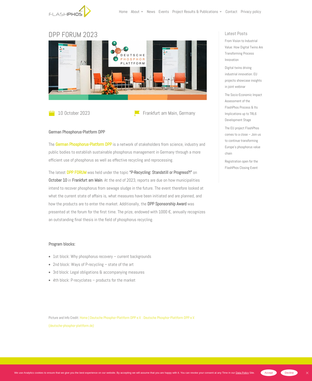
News (151, 11)
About (135, 11)
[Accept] (307, 373)
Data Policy (242, 372)
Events (164, 11)
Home (123, 11)
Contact (231, 11)
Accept (269, 372)
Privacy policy (251, 11)
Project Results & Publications (195, 11)
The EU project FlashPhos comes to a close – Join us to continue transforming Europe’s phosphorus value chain (243, 141)
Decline (289, 372)
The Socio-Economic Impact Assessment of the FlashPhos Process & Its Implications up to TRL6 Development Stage (243, 107)
